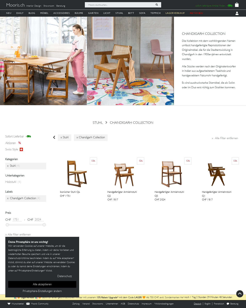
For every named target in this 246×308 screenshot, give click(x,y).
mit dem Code (115, 297)
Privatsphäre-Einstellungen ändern (42, 291)
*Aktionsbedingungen (164, 304)
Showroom (48, 6)
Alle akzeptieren (42, 284)
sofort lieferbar (18, 136)
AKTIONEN (196, 13)
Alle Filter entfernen (225, 138)
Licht (107, 13)
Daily (20, 13)
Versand (86, 304)
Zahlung (76, 304)
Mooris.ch (15, 5)
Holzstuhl (13, 182)
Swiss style (14, 149)
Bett (131, 13)
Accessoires (61, 13)
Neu (8, 13)
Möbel (44, 13)
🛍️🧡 (17, 297)
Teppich (156, 13)
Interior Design (33, 6)
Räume (79, 13)
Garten (93, 13)
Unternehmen (112, 304)
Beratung (60, 6)
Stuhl (119, 13)
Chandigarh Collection (131, 122)
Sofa (142, 13)
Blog (32, 13)
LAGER (138, 297)
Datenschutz (133, 304)
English (208, 304)
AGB (123, 304)
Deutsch (197, 304)
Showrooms (97, 304)
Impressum (147, 304)
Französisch (219, 304)
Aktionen (14, 143)
